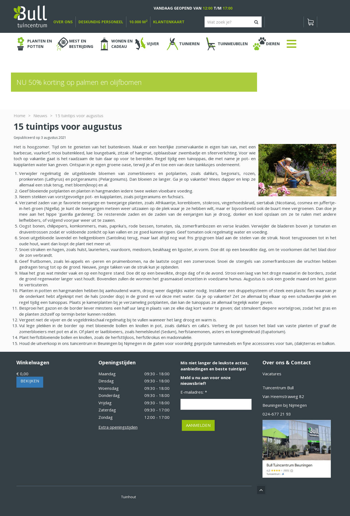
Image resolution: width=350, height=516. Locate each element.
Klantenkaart (169, 21)
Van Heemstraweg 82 (283, 396)
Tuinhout (128, 496)
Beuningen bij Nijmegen (284, 405)
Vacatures (271, 373)
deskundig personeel (100, 21)
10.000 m (138, 21)
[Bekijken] (310, 21)
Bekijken (30, 381)
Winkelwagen (32, 362)
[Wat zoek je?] (233, 21)
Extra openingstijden (118, 427)
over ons (63, 21)
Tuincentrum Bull (278, 387)
